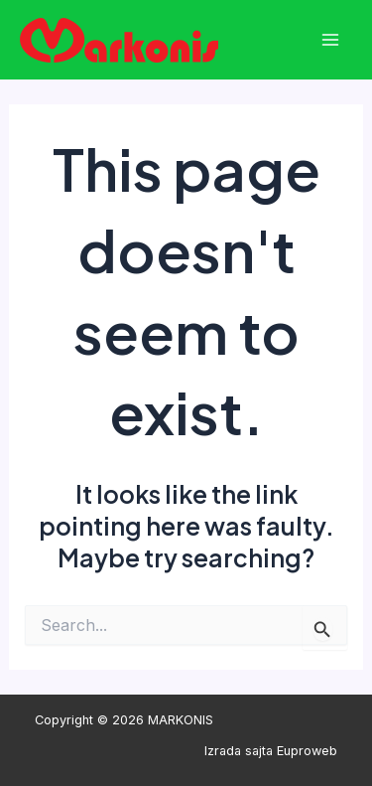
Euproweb (307, 750)
